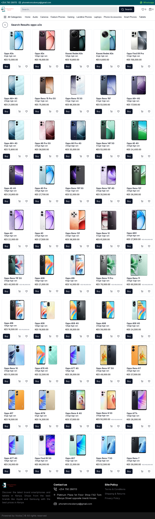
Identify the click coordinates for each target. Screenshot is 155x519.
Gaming (70, 17)
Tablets (142, 17)
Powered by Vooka (12, 515)
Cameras (44, 17)
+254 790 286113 (9, 2)
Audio (35, 17)
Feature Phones (58, 17)
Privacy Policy (112, 498)
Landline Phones (84, 17)
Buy (6, 66)
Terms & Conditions (115, 489)
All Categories (12, 17)
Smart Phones (130, 17)
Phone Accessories (113, 17)
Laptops (98, 17)
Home (27, 17)
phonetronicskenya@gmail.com (35, 2)
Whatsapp (147, 2)
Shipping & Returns (115, 493)
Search (126, 9)
